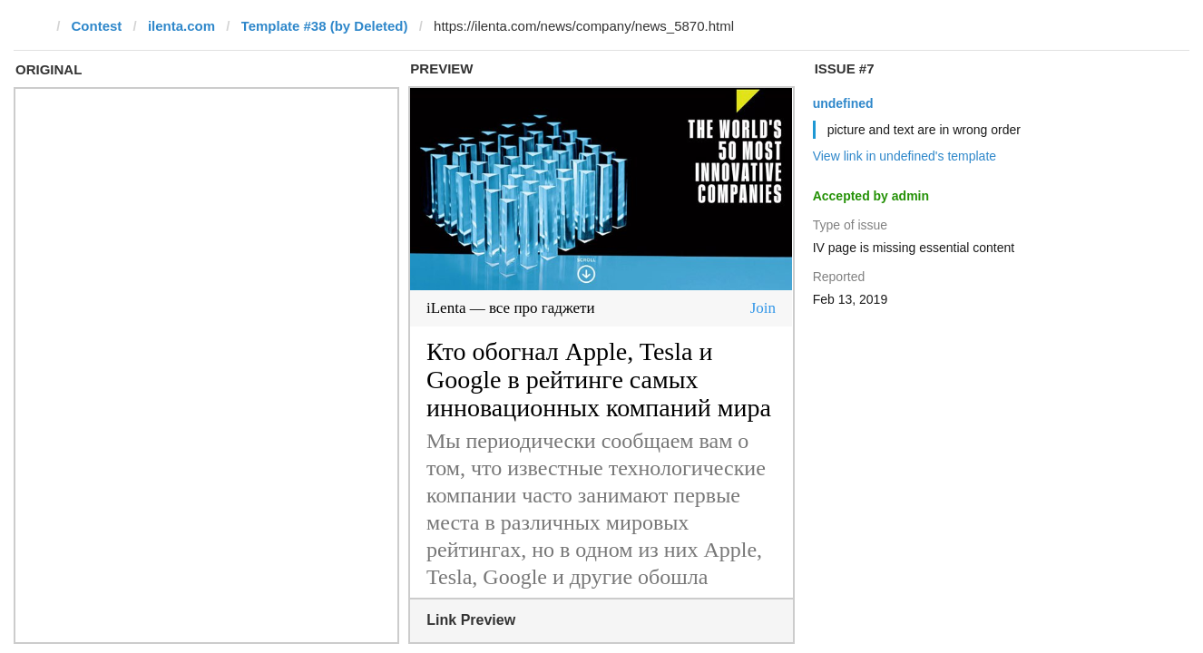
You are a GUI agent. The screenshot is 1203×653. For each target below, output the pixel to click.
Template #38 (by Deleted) (324, 26)
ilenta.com (181, 26)
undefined (843, 103)
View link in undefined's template (904, 156)
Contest (97, 26)
